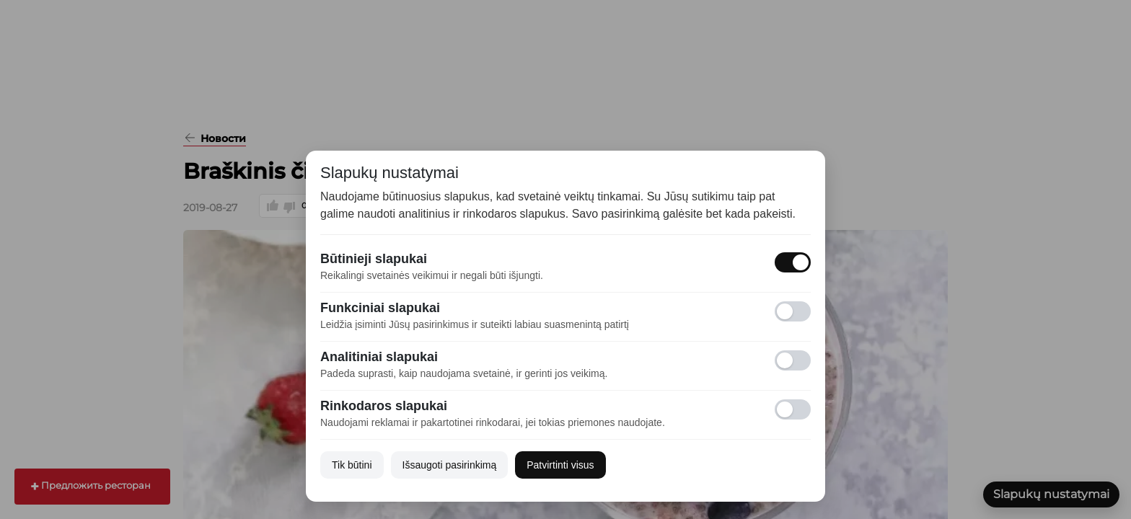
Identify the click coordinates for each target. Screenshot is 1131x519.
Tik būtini (352, 465)
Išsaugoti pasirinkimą (449, 465)
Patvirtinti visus (560, 465)
